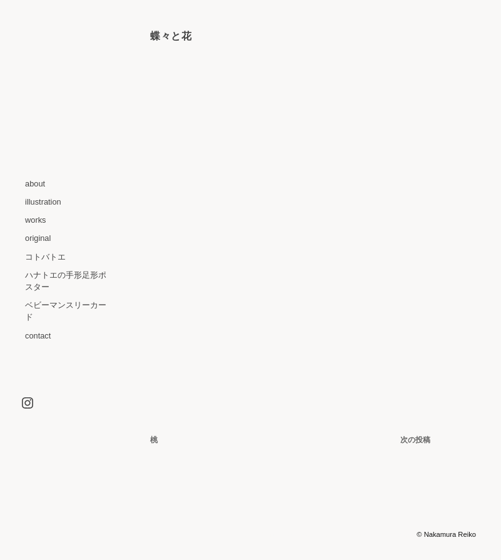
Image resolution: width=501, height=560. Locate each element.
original (38, 238)
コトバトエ (45, 257)
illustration (43, 201)
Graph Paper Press (385, 534)
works (35, 220)
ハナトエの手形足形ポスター (65, 281)
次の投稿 (415, 439)
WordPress (277, 534)
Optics (334, 534)
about (35, 183)
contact (38, 335)
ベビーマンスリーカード (65, 311)
